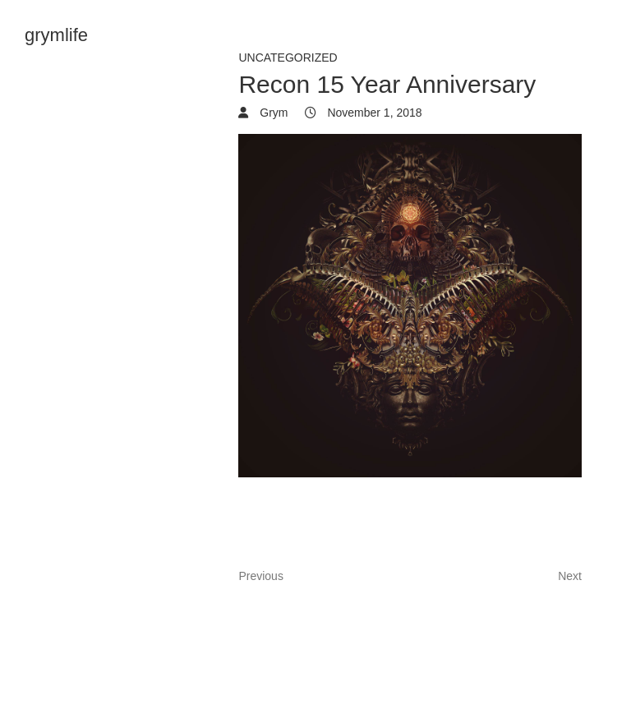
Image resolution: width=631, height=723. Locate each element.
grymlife (56, 35)
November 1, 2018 (373, 112)
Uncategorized (287, 57)
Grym (272, 112)
